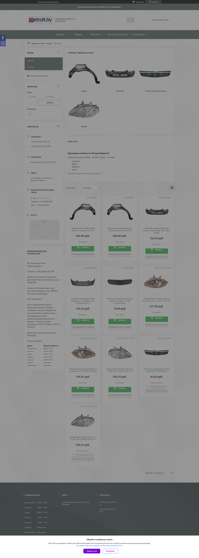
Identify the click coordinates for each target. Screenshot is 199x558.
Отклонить (110, 551)
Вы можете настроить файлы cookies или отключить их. (99, 546)
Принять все (92, 551)
